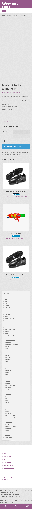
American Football (10, 335)
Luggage (8, 381)
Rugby (7, 400)
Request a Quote (8, 465)
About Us (6, 453)
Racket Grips (9, 396)
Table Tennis (9, 422)
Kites (6, 320)
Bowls (7, 346)
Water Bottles (9, 428)
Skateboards (9, 404)
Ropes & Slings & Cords (10, 329)
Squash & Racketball (10, 415)
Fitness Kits (9, 363)
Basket (25, 505)
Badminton (8, 337)
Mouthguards (9, 387)
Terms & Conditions (9, 468)
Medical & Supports (10, 385)
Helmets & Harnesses (9, 318)
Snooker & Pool (9, 409)
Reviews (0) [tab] (5, 121)
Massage (8, 383)
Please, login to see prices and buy (12, 92)
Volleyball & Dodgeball (11, 426)
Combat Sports (9, 350)
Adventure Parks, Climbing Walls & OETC (14, 296)
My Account (5, 506)
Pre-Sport (8, 394)
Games (7, 372)
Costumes (7, 108)
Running (8, 402)
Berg (6, 301)
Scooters (7, 331)
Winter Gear (7, 435)
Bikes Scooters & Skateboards (12, 344)
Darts (7, 355)
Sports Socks (9, 413)
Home (4, 15)
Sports (8, 15)
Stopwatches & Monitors (11, 417)
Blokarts (7, 305)
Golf (7, 374)
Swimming (13, 15)
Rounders (8, 398)
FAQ (4, 459)
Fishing (8, 359)
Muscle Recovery (9, 389)
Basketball (8, 342)
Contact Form (7, 456)
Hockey (7, 376)
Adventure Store (10, 4)
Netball (8, 391)
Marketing (7, 322)
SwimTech (18, 108)
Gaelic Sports (9, 370)
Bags (6, 299)
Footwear (7, 316)
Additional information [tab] (8, 117)
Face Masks (8, 357)
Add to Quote (16, 194)
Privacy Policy (8, 462)
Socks (7, 411)
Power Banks (7, 327)
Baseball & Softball (10, 340)
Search (16, 506)
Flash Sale (7, 314)
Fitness (8, 361)
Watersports (7, 432)
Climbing (8, 348)
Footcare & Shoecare (10, 368)
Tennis (7, 424)
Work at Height (8, 437)
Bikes (6, 303)
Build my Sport (8, 307)
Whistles (8, 430)
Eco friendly (8, 309)
